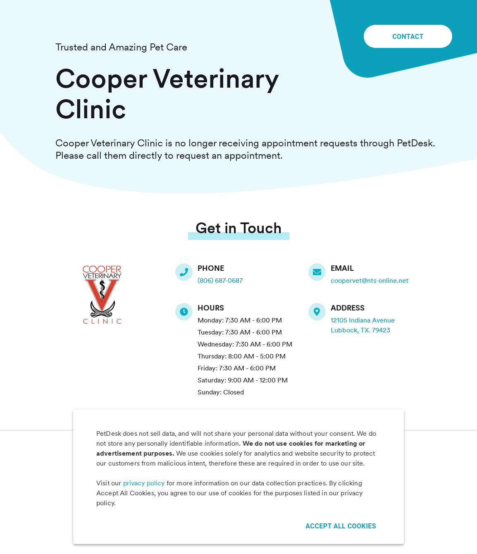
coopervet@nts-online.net (369, 280)
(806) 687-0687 (220, 280)
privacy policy (144, 483)
